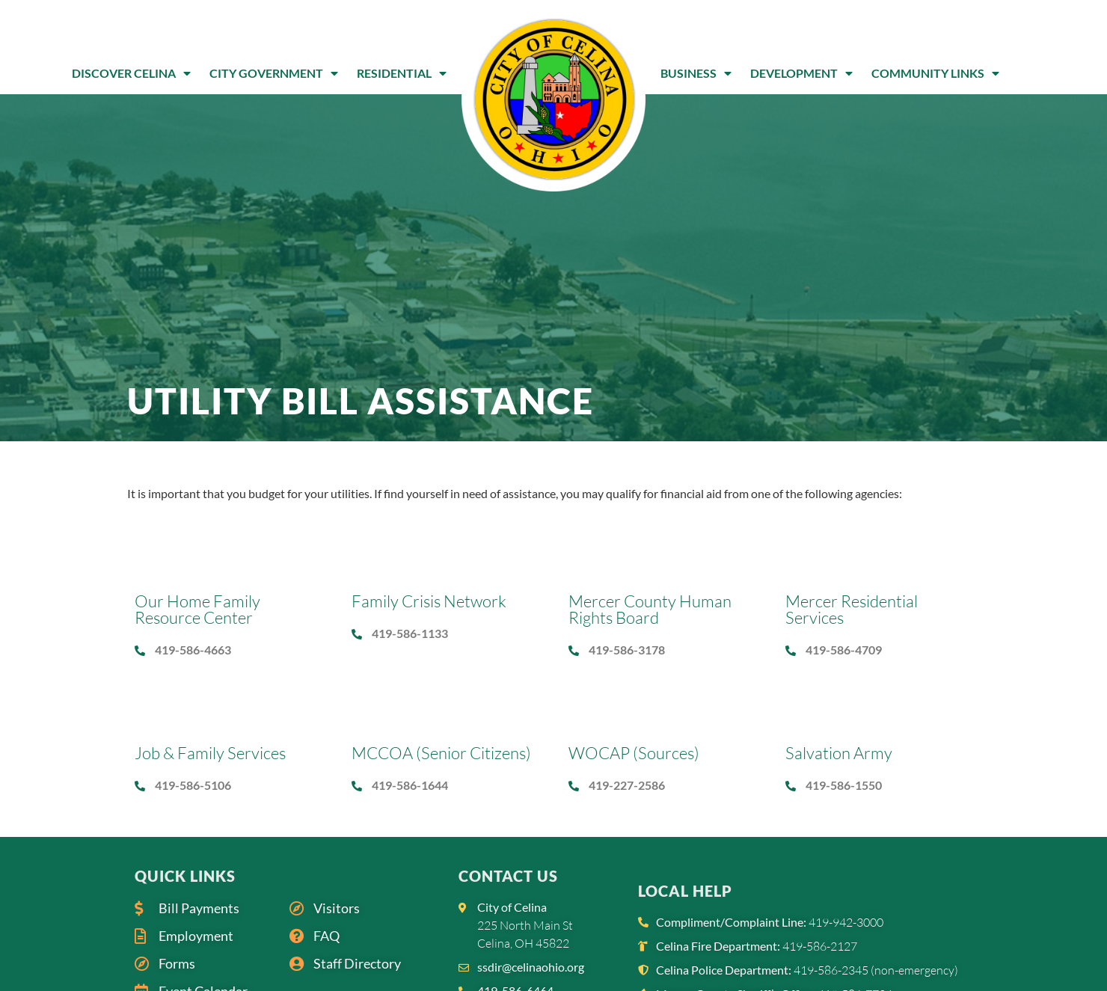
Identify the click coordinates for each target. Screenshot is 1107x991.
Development (801, 73)
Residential (402, 73)
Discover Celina (131, 73)
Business (696, 73)
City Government (273, 73)
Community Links (935, 73)
